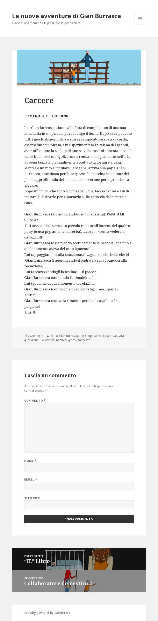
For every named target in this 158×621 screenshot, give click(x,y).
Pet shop (86, 336)
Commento (35, 400)
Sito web (32, 498)
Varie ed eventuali (105, 336)
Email (30, 479)
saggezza (84, 340)
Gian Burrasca (68, 336)
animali (50, 340)
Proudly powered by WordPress (47, 613)
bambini (61, 340)
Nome (30, 461)
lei (51, 336)
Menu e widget (140, 24)
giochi (72, 340)
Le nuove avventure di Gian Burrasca (66, 16)
